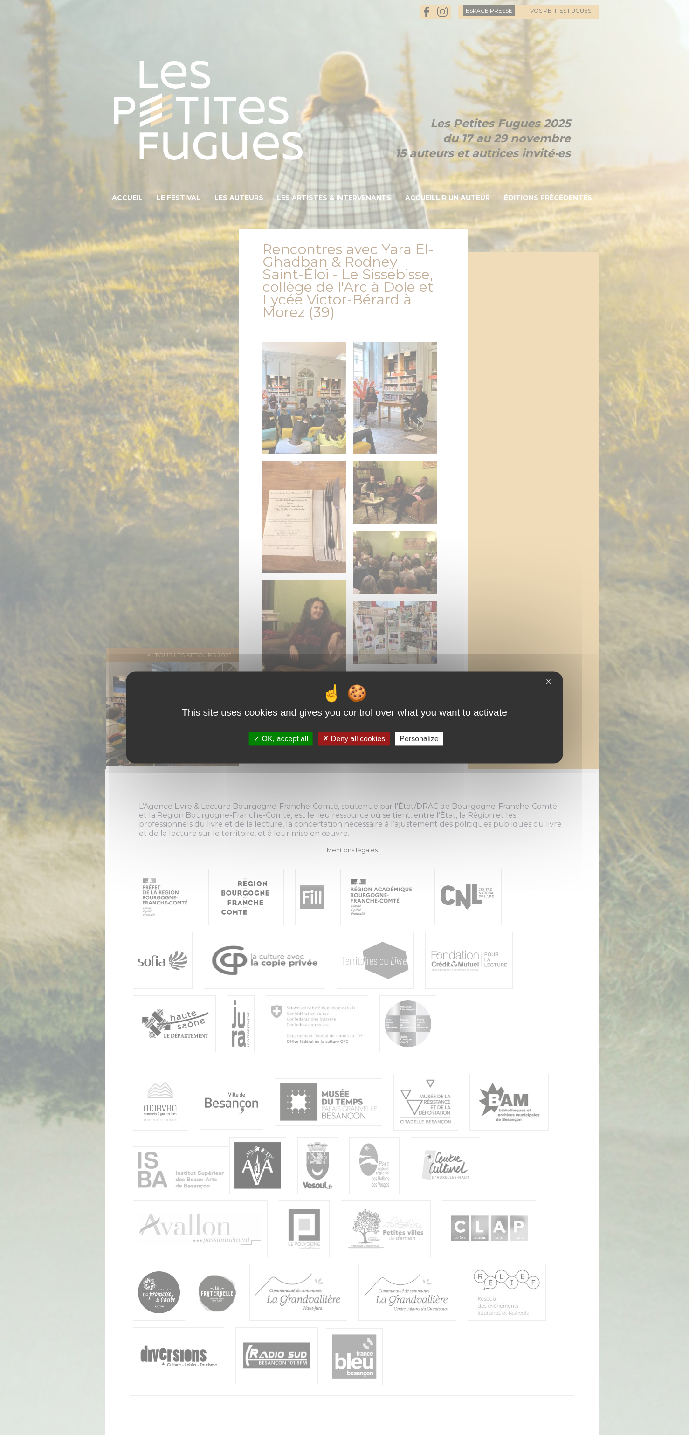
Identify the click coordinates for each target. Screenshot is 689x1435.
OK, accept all (281, 739)
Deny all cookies (354, 739)
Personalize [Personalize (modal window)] (419, 739)
